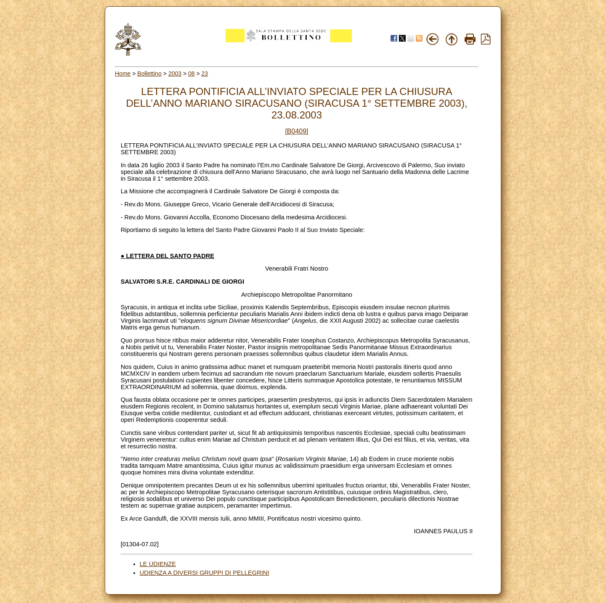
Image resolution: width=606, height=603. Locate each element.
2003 (174, 73)
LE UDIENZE (158, 564)
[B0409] (296, 131)
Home (122, 73)
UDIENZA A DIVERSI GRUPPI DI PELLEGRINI (204, 572)
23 (205, 73)
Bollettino (149, 73)
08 (191, 73)
